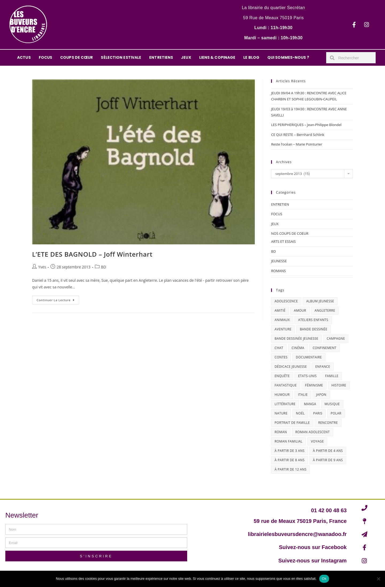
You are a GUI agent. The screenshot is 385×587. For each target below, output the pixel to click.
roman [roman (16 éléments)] (281, 432)
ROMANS (278, 270)
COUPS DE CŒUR (76, 57)
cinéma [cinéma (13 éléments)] (298, 348)
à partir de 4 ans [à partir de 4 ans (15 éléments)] (328, 450)
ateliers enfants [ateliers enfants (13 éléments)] (313, 320)
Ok (324, 579)
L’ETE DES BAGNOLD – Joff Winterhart (92, 254)
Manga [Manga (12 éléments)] (310, 404)
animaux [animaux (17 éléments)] (282, 320)
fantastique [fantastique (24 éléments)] (286, 385)
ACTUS (24, 57)
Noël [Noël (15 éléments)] (300, 413)
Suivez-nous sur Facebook (312, 547)
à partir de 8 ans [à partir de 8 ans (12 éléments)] (290, 460)
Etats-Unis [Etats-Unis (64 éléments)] (307, 376)
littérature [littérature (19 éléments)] (285, 404)
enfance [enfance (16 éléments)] (322, 366)
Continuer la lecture (58, 299)
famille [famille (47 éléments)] (331, 376)
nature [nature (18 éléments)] (281, 413)
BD (103, 266)
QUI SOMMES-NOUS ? (288, 57)
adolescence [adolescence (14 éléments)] (286, 301)
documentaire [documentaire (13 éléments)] (309, 357)
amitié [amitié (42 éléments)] (280, 310)
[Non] (378, 578)
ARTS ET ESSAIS (283, 241)
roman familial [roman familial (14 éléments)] (288, 441)
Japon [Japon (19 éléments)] (321, 394)
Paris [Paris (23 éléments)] (317, 413)
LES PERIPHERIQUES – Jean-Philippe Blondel (306, 124)
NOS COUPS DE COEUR (290, 233)
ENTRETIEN (280, 204)
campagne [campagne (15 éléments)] (336, 338)
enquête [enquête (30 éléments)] (282, 376)
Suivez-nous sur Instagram (312, 560)
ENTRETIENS (161, 57)
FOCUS (45, 57)
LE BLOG (251, 57)
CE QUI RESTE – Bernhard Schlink (297, 134)
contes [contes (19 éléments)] (281, 357)
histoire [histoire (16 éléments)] (339, 385)
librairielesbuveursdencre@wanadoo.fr (297, 534)
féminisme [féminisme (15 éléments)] (314, 385)
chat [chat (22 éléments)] (279, 348)
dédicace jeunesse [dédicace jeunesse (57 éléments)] (291, 366)
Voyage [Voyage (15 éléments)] (317, 441)
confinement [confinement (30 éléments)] (324, 348)
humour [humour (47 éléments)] (282, 394)
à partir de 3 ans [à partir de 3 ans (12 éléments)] (290, 450)
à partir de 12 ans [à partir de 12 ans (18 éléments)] (290, 469)
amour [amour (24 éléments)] (300, 310)
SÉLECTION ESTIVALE (121, 57)
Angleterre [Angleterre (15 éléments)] (324, 310)
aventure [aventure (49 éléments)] (283, 329)
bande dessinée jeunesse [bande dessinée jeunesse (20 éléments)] (296, 338)
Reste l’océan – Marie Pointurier (296, 144)
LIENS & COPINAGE (217, 57)
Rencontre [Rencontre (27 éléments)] (328, 422)
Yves (42, 266)
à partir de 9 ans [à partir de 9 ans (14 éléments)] (328, 460)
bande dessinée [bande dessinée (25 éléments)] (313, 329)
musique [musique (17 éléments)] (332, 404)
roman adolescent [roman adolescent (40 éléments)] (312, 432)
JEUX (186, 57)
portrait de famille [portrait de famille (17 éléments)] (292, 422)
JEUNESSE (279, 261)
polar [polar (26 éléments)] (336, 413)
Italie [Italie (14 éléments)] (303, 394)
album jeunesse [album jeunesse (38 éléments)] (320, 301)
